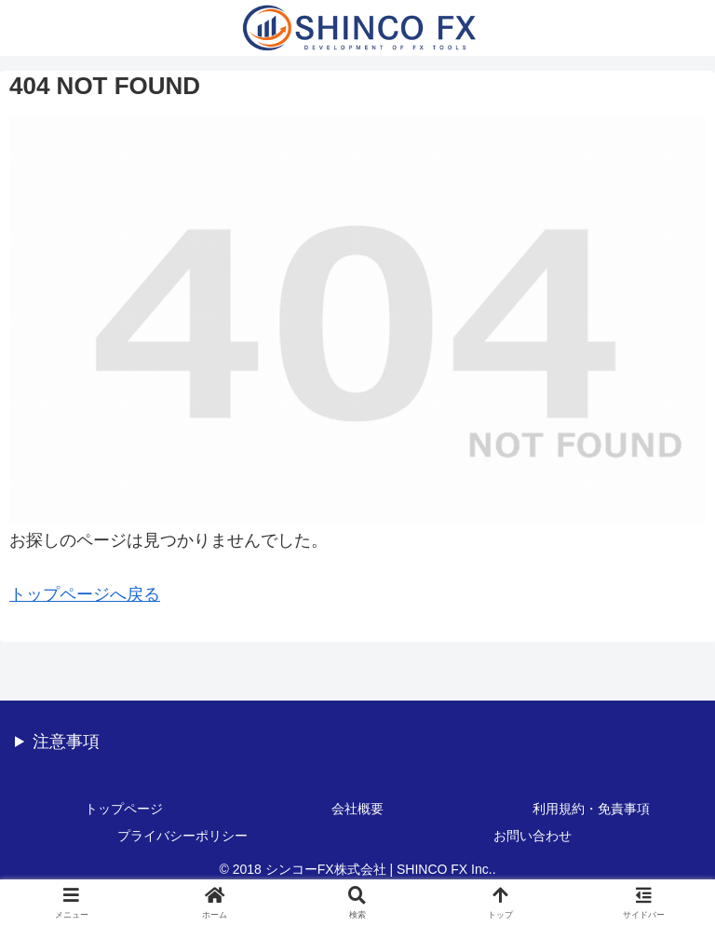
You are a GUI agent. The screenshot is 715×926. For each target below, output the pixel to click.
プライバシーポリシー (182, 835)
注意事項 (66, 741)
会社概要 (357, 808)
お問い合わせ (532, 835)
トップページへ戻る (84, 594)
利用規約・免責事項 (591, 808)
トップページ (124, 808)
